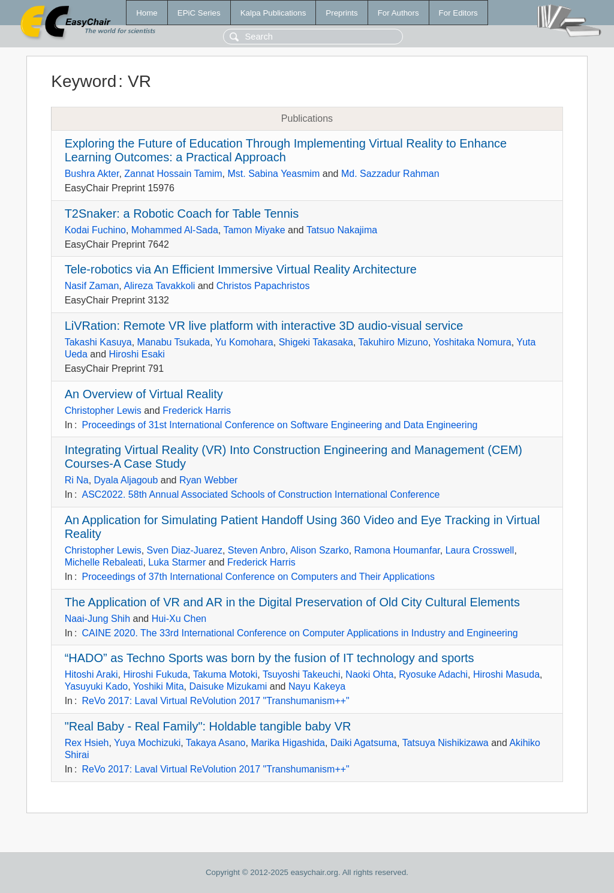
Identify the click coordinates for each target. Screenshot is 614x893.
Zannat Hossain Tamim (173, 174)
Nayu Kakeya (316, 686)
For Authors (398, 12)
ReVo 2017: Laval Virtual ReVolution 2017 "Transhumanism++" (215, 701)
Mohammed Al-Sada (174, 230)
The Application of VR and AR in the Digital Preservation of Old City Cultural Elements (292, 602)
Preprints (341, 12)
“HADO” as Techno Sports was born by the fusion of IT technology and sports (269, 658)
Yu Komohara (244, 342)
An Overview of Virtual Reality (144, 394)
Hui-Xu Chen (179, 619)
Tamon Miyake (254, 230)
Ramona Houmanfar (397, 550)
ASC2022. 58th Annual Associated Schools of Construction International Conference (261, 494)
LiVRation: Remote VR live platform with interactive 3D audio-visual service (264, 325)
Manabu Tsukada (173, 342)
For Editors (458, 12)
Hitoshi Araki (91, 674)
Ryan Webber (208, 480)
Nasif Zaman (92, 286)
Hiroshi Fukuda (155, 674)
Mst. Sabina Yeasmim (273, 174)
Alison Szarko (319, 550)
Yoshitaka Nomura (472, 342)
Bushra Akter (92, 174)
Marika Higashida (288, 743)
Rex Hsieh (87, 743)
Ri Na (77, 480)
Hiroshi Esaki (137, 354)
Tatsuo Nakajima (341, 230)
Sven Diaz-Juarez (184, 550)
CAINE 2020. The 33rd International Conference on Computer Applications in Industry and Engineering (299, 633)
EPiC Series (199, 12)
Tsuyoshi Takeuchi (302, 674)
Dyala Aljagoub (126, 480)
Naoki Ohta (369, 674)
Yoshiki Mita (158, 686)
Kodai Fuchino (95, 230)
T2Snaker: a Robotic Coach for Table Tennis (182, 213)
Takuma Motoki (225, 674)
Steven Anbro (256, 550)
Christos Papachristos (263, 286)
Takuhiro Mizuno (393, 342)
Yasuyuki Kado (96, 686)
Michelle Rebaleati (104, 562)
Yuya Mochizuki (147, 743)
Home (147, 12)
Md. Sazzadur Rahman (390, 174)
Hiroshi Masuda (506, 674)
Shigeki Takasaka (316, 342)
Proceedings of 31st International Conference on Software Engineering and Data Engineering (279, 425)
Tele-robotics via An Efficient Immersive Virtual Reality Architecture (241, 269)
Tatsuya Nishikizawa (445, 743)
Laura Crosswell (480, 550)
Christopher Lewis (103, 410)
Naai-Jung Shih (97, 619)
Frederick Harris (196, 410)
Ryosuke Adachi (433, 674)
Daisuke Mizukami (228, 686)
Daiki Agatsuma (363, 743)
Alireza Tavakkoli (159, 286)
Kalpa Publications (273, 12)
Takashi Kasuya (98, 342)
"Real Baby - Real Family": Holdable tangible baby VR (208, 726)
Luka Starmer (177, 562)
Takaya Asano (216, 743)
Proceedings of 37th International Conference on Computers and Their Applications (258, 577)
